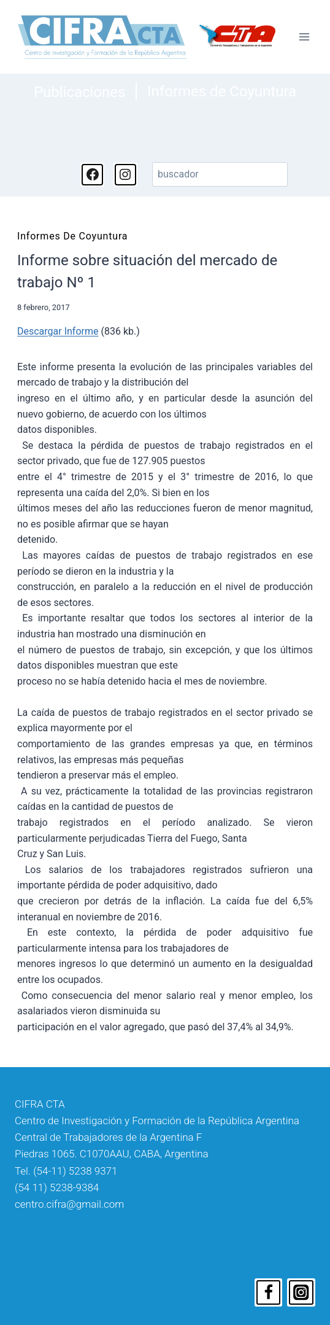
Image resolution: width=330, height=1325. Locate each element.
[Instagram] (301, 1292)
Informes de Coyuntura (221, 91)
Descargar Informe (57, 331)
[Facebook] (269, 1292)
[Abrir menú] (304, 37)
